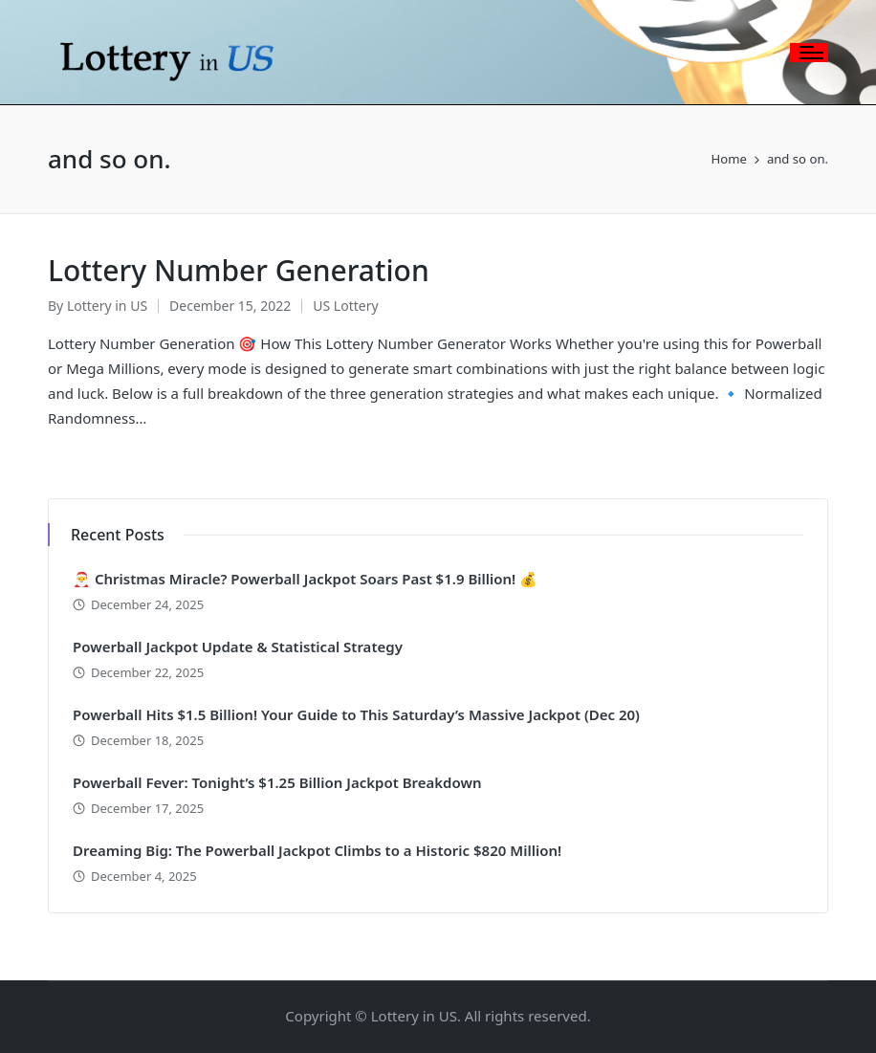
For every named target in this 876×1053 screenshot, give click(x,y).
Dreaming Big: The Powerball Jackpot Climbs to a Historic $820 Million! (317, 850)
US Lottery (345, 305)
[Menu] (809, 52)
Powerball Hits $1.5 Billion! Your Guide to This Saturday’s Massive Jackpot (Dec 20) (356, 714)
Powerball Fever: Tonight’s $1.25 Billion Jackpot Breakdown (277, 782)
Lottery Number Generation (238, 270)
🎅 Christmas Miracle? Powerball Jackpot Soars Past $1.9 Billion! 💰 (305, 578)
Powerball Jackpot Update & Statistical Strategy (238, 646)
